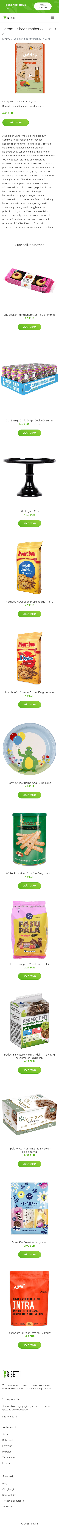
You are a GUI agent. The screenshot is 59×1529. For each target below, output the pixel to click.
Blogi (5, 1483)
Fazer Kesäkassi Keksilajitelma (29, 1242)
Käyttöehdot (9, 1494)
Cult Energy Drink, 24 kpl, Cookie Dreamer (29, 420)
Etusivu (6, 38)
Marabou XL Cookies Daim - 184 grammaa (29, 692)
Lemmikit (7, 1445)
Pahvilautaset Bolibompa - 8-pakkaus (29, 782)
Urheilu (6, 1463)
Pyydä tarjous (42, 6)
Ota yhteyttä (9, 1489)
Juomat (6, 1434)
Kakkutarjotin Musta (29, 511)
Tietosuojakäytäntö (13, 1500)
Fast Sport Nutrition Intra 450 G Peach (29, 1332)
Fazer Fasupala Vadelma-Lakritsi (29, 964)
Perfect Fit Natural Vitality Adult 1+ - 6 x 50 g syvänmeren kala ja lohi (29, 1056)
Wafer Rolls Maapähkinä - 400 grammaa (29, 873)
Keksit (35, 101)
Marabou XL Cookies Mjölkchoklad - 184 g (29, 601)
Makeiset (7, 1451)
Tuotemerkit (8, 1457)
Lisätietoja (15, 122)
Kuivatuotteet (24, 101)
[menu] (53, 17)
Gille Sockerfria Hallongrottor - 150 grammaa (30, 314)
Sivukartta (7, 1506)
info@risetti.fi (9, 1416)
